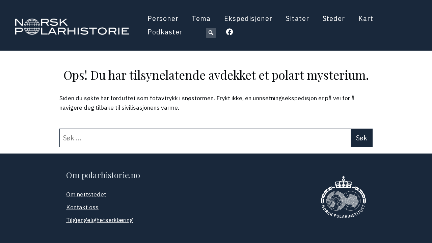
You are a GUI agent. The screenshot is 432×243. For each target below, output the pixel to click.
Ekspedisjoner (248, 18)
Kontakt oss (82, 207)
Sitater (297, 18)
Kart (365, 18)
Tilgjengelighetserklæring (99, 220)
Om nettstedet (86, 194)
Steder (334, 18)
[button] (211, 33)
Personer (163, 18)
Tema (201, 18)
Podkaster (165, 31)
